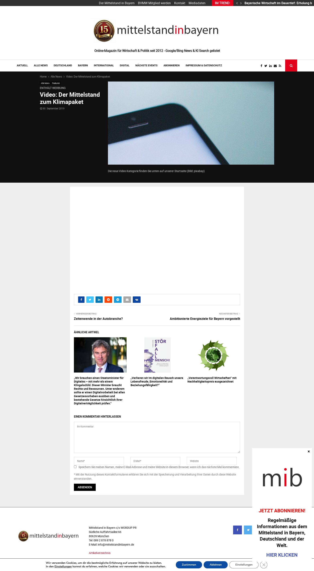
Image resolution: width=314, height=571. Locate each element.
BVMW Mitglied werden (154, 3)
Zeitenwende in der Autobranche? (98, 318)
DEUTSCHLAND (63, 65)
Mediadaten (197, 3)
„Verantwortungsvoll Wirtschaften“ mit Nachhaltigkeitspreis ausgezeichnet (212, 379)
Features (56, 83)
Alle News (41, 65)
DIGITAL (124, 65)
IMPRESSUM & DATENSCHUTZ (204, 65)
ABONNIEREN (172, 65)
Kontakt (179, 3)
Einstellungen (63, 566)
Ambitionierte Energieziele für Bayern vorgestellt (205, 318)
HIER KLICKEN (282, 555)
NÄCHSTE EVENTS (146, 65)
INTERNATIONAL (104, 65)
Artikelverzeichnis (100, 553)
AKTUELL (22, 65)
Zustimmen (189, 565)
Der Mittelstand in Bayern (117, 3)
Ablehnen (216, 565)
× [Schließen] (309, 451)
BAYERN (83, 65)
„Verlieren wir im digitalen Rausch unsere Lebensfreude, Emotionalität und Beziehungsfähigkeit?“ (157, 381)
